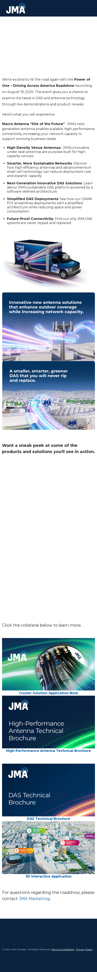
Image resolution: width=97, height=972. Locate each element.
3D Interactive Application (48, 876)
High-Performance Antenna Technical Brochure (48, 751)
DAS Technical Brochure (48, 819)
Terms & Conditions (62, 949)
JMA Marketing (34, 898)
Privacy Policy (84, 949)
